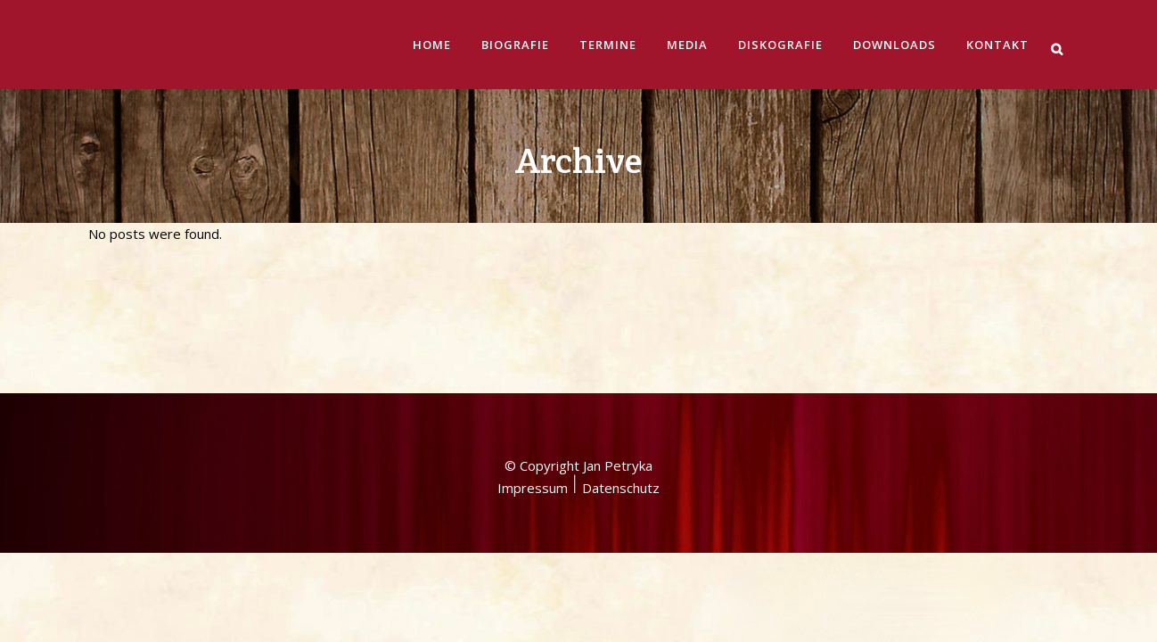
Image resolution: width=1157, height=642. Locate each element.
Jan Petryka (617, 317)
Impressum (532, 340)
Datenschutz (621, 340)
